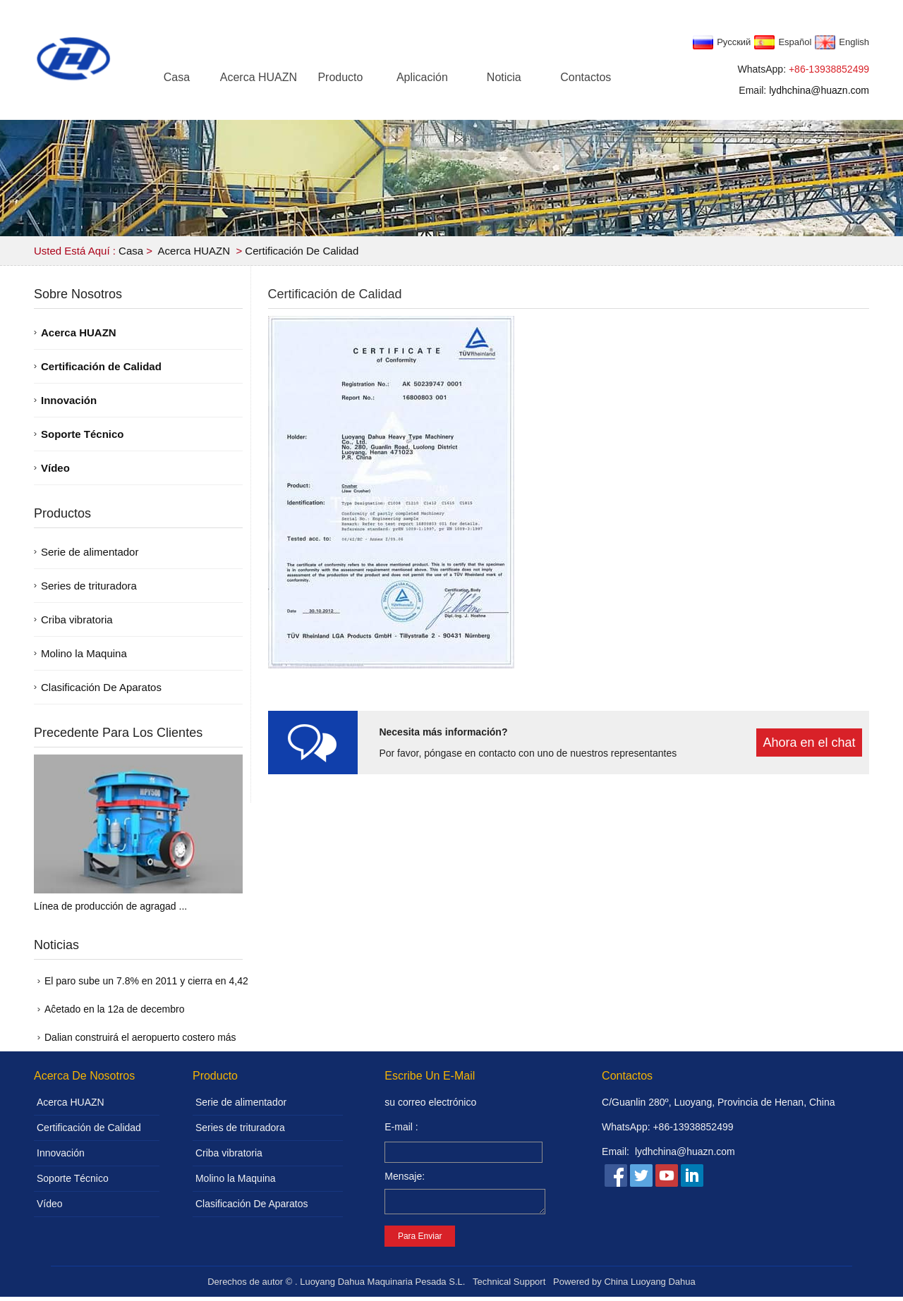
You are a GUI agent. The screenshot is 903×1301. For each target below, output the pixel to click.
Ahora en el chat (809, 742)
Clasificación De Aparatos (101, 687)
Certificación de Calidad (301, 251)
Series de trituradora (89, 586)
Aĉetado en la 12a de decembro (114, 1009)
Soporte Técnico (82, 434)
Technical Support (509, 1286)
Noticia (504, 77)
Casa (177, 77)
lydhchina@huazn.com (819, 90)
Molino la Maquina (84, 653)
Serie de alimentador (89, 552)
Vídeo (55, 468)
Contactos (585, 77)
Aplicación (422, 77)
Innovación (69, 400)
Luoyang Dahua (663, 1286)
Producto (340, 77)
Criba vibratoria (77, 619)
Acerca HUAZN (258, 77)
